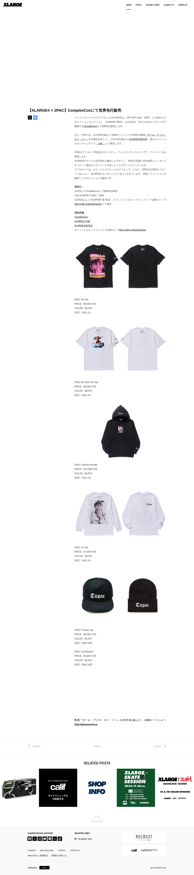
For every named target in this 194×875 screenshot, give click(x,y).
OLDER (157, 746)
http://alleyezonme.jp (85, 724)
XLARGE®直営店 (138, 139)
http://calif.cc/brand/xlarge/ (87, 204)
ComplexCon (90, 126)
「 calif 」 (100, 143)
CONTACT (62, 850)
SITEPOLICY (75, 850)
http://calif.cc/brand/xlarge (132, 230)
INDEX (97, 746)
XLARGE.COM (82, 221)
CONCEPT (32, 850)
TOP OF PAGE (97, 821)
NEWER (36, 746)
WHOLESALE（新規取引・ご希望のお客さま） (48, 855)
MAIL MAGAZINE (46, 850)
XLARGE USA (85, 839)
